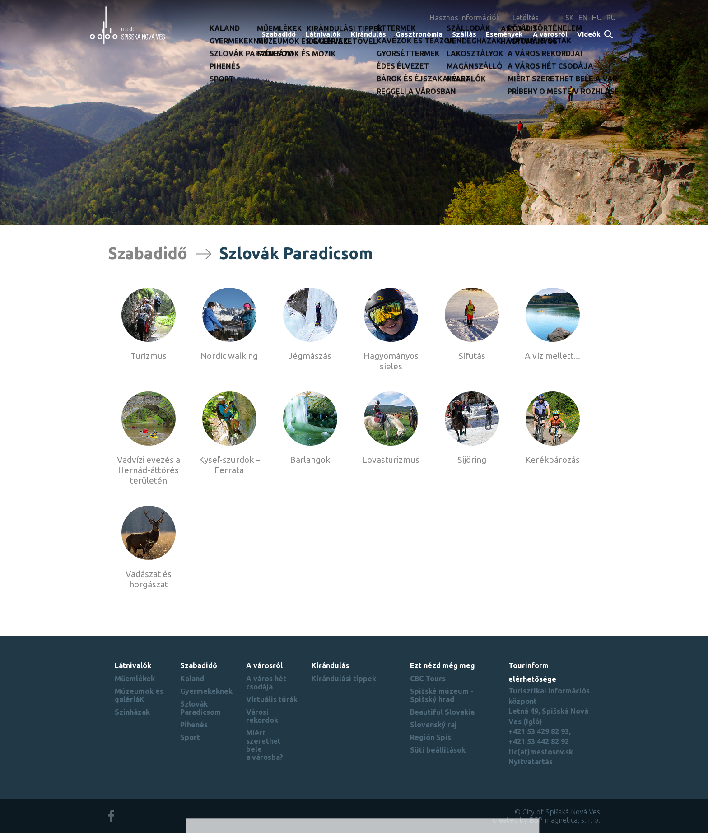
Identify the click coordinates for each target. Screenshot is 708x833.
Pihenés (194, 725)
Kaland (192, 679)
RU (611, 18)
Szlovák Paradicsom (200, 708)
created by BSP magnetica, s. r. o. (546, 820)
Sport (190, 737)
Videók (589, 34)
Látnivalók (323, 34)
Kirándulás (368, 34)
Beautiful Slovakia (442, 712)
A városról (550, 34)
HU (597, 18)
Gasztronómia (419, 34)
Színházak (132, 712)
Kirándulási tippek (344, 679)
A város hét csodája (266, 683)
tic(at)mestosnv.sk (540, 752)
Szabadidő (278, 34)
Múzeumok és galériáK (139, 695)
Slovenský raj (433, 725)
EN (582, 18)
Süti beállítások (438, 750)
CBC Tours (428, 679)
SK (569, 18)
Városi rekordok (262, 716)
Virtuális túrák (272, 699)
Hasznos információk (465, 18)
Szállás (464, 34)
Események (504, 34)
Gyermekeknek (206, 691)
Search (609, 35)
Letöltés (525, 18)
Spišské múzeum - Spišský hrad (442, 695)
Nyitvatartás (530, 762)
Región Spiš (430, 737)
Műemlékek (135, 679)
